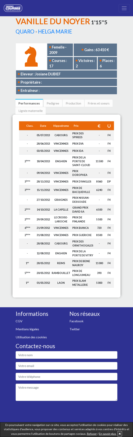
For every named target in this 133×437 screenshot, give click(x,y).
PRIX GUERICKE (82, 235)
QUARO (25, 31)
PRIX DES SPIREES (78, 135)
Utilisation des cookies (31, 337)
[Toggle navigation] (124, 8)
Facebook (77, 321)
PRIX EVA (78, 143)
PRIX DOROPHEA (79, 172)
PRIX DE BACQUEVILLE (81, 189)
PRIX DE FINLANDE (78, 219)
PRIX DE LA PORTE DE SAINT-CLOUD (81, 161)
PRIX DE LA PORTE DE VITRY (82, 253)
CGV (19, 321)
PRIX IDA (77, 150)
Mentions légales (27, 329)
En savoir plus (108, 433)
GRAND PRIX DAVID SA (80, 209)
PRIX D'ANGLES (81, 181)
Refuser (92, 433)
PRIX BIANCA (80, 227)
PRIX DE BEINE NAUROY (81, 263)
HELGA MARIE (55, 31)
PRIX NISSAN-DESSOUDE (81, 199)
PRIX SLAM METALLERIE (80, 282)
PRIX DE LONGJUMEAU (81, 272)
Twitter (75, 329)
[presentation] (46, 412)
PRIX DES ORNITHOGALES (82, 243)
